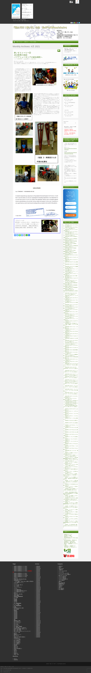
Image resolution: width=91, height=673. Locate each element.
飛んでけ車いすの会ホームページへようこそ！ (22, 631)
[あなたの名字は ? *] (70, 203)
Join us (15, 651)
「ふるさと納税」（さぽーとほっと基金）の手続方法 (23, 581)
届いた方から (61, 582)
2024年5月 (38, 582)
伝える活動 (16, 597)
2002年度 (15, 613)
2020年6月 (38, 627)
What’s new (16, 654)
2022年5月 (38, 607)
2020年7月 (38, 626)
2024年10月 (38, 577)
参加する (26, 41)
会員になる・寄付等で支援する (19, 636)
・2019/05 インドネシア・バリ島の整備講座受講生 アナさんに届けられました (70, 503)
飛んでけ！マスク (62, 575)
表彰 (14, 619)
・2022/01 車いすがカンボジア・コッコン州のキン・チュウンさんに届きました (70, 377)
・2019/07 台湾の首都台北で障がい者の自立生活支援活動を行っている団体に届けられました (70, 493)
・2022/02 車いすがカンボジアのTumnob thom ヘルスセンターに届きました (70, 368)
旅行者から (61, 584)
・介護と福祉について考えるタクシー (70, 547)
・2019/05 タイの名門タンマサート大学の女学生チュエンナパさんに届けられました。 (70, 507)
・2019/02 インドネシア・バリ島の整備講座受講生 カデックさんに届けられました (70, 522)
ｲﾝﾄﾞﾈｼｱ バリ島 (17, 632)
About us (15, 650)
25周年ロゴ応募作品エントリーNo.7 (20, 573)
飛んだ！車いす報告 (17, 629)
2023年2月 (38, 598)
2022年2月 (38, 611)
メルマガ (15, 588)
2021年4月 (38, 617)
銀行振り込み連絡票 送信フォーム (20, 628)
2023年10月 (38, 589)
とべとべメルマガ (62, 570)
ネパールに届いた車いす (18, 584)
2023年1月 (38, 599)
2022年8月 (38, 604)
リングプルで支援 (17, 639)
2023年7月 (38, 592)
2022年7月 (38, 605)
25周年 (60, 566)
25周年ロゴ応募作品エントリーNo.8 (20, 574)
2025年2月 (38, 575)
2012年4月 (38, 635)
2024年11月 (38, 576)
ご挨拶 (60, 569)
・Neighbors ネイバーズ (67, 534)
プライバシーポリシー (18, 587)
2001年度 (15, 612)
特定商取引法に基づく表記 (19, 607)
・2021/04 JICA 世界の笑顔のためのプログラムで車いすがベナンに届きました (70, 406)
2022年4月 (38, 609)
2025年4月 (38, 573)
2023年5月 (38, 595)
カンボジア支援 (61, 577)
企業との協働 (16, 595)
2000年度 (15, 611)
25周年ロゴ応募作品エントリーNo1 (20, 576)
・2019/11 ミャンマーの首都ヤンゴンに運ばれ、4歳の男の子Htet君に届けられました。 (70, 478)
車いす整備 (61, 589)
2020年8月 (38, 625)
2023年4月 (38, 596)
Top (59, 567)
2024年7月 (38, 581)
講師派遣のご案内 (17, 620)
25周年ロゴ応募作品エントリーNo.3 (20, 567)
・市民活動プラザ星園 (67, 535)
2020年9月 (38, 624)
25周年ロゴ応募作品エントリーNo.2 (20, 566)
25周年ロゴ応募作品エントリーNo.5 (20, 569)
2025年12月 (38, 568)
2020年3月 (38, 629)
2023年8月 (38, 591)
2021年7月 (38, 614)
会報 (59, 581)
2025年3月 (38, 574)
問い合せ (15, 598)
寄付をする (16, 647)
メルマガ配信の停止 (17, 589)
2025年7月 (38, 572)
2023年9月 (38, 590)
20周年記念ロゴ (17, 638)
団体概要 (15, 599)
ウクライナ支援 (61, 576)
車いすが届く (16, 624)
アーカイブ (16, 583)
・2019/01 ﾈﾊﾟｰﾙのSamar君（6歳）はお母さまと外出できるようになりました (70, 525)
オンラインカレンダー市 (63, 573)
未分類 (60, 585)
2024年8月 (38, 580)
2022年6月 (38, 606)
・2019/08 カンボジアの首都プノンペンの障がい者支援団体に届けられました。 (70, 490)
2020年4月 (38, 628)
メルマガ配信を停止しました (19, 591)
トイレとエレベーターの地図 (64, 574)
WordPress (16, 659)
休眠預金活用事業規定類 (18, 596)
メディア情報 (61, 580)
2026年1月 (38, 567)
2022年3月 (38, 610)
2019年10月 (38, 632)
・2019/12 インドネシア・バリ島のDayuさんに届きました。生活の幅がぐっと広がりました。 (70, 474)
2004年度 (15, 616)
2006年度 (15, 618)
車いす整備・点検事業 (18, 626)
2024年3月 (38, 583)
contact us (16, 577)
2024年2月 (38, 584)
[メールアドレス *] (70, 211)
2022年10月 (38, 602)
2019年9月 (38, 633)
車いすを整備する (17, 642)
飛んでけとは (20, 41)
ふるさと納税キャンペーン (19, 582)
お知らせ (60, 568)
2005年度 (15, 617)
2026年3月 (38, 566)
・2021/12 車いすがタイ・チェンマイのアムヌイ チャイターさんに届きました (70, 393)
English (15, 649)
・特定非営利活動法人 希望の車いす (70, 540)
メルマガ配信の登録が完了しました (20, 590)
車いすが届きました (17, 621)
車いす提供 (61, 588)
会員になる (16, 646)
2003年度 (15, 614)
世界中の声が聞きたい (18, 648)
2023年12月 (38, 587)
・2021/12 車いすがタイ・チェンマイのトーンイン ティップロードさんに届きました (70, 390)
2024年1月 (38, 585)
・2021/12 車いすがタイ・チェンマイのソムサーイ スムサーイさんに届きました (70, 386)
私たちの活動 (34, 41)
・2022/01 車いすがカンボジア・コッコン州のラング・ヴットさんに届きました (70, 371)
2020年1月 (38, 631)
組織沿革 (15, 610)
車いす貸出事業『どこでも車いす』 (20, 627)
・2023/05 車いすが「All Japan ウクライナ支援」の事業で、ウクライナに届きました (70, 324)
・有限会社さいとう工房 (67, 536)
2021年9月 (38, 613)
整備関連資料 (61, 583)
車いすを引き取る (17, 641)
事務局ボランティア (17, 634)
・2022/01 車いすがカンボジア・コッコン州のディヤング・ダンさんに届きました (70, 383)
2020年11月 (38, 621)
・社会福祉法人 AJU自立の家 (68, 541)
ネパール (15, 602)
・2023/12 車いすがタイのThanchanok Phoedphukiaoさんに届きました (70, 290)
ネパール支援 (16, 585)
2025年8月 (38, 570)
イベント (60, 572)
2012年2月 (38, 636)
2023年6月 (38, 594)
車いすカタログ (17, 625)
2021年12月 (38, 612)
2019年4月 (38, 634)
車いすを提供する (17, 640)
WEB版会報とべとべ (17, 580)
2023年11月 (38, 588)
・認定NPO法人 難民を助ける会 (69, 542)
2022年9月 (38, 603)
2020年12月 (38, 620)
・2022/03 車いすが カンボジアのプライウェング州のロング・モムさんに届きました (70, 365)
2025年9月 (38, 569)
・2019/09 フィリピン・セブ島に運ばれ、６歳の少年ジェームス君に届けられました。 (70, 481)
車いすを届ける (17, 643)
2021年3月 (38, 618)
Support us (16, 653)
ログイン (15, 658)
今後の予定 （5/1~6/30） (18, 594)
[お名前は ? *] (70, 207)
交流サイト (16, 592)
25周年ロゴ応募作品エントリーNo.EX (21, 575)
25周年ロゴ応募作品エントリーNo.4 (20, 568)
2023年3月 (38, 597)
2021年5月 (38, 616)
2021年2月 (38, 619)
